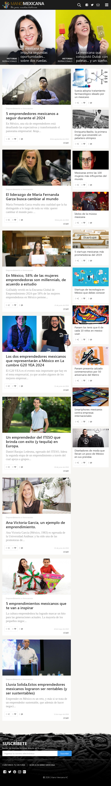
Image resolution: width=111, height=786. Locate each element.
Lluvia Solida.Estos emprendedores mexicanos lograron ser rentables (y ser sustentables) (36, 688)
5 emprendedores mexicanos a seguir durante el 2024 (32, 115)
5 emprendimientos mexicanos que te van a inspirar (36, 605)
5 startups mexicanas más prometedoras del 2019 (89, 253)
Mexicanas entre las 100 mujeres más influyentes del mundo (91, 176)
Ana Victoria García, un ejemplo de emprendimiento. (35, 524)
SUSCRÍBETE (14, 743)
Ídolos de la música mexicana (86, 215)
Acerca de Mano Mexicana (42, 765)
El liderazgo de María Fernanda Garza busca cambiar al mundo (32, 196)
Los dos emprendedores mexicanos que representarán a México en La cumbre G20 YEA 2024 (36, 360)
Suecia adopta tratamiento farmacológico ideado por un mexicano (90, 94)
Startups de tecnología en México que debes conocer (90, 291)
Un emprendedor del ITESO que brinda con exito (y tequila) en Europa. (33, 441)
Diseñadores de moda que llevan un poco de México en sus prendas (90, 453)
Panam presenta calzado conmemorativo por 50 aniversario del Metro (89, 371)
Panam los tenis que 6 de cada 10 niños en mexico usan (89, 330)
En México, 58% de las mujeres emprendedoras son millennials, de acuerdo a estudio (36, 279)
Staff (66, 143)
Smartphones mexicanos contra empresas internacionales (88, 412)
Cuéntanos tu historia (13, 765)
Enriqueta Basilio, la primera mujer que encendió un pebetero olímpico (91, 135)
